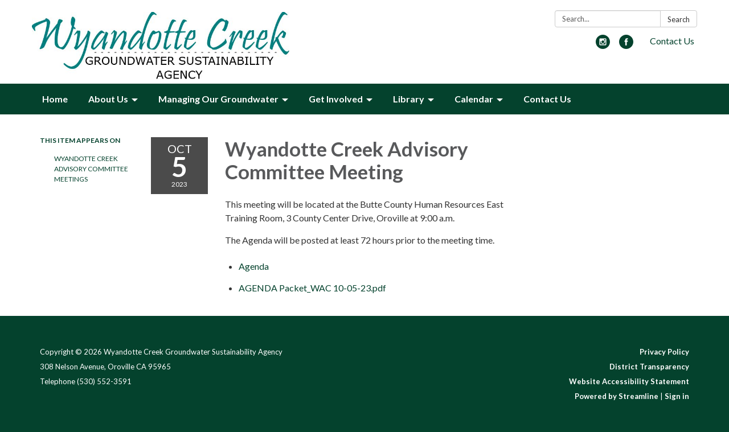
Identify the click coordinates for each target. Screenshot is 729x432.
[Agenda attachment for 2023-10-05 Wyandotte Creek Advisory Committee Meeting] (254, 266)
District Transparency (649, 366)
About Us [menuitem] (108, 98)
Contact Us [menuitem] (547, 98)
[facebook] (626, 45)
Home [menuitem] (55, 98)
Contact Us (672, 40)
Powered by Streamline (616, 396)
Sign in (677, 396)
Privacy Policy (664, 351)
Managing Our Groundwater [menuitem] (218, 98)
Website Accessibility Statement (629, 381)
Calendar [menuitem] (473, 98)
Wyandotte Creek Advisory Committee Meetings (91, 168)
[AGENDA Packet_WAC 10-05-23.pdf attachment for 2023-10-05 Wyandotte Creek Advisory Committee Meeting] (312, 287)
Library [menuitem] (408, 98)
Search (678, 19)
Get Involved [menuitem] (336, 98)
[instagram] (603, 45)
